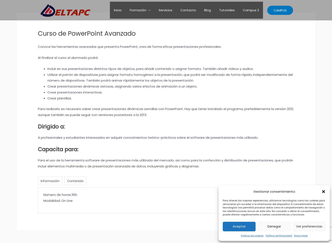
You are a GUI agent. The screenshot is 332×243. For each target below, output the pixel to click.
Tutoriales (229, 10)
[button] (323, 191)
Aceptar (239, 226)
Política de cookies (252, 235)
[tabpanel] (166, 200)
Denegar (274, 226)
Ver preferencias (309, 226)
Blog (212, 10)
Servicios (173, 10)
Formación (148, 10)
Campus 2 (252, 10)
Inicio (129, 10)
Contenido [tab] (75, 181)
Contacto (194, 10)
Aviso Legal (301, 235)
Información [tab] (50, 181)
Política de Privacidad (279, 235)
